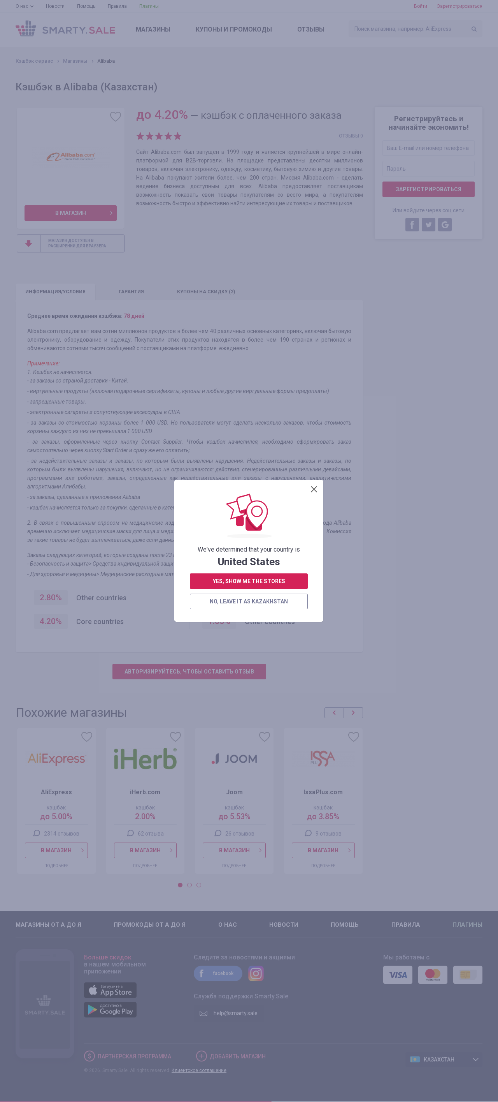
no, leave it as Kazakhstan (249, 206)
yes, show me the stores (249, 186)
